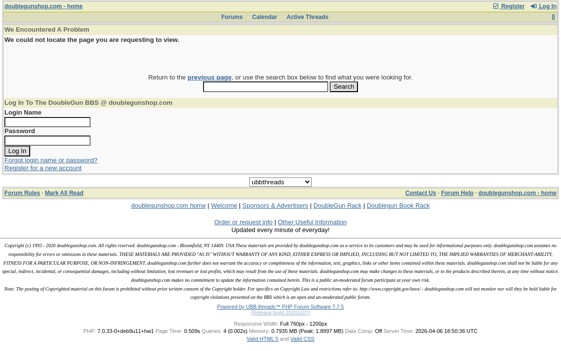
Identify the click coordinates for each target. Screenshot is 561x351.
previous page (209, 77)
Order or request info (243, 222)
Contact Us (420, 193)
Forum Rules (22, 193)
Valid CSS (302, 339)
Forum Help (457, 193)
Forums (232, 17)
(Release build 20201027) (280, 312)
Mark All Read (64, 193)
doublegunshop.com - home (43, 6)
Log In (543, 6)
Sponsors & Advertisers (275, 205)
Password (19, 131)
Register (508, 6)
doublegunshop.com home (168, 205)
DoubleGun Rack (338, 205)
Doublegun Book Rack (398, 205)
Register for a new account (43, 168)
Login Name (22, 112)
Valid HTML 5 (262, 339)
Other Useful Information (312, 222)
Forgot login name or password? (50, 160)
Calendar (264, 17)
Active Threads (308, 17)
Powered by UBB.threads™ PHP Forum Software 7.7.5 (280, 307)
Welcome (224, 205)
